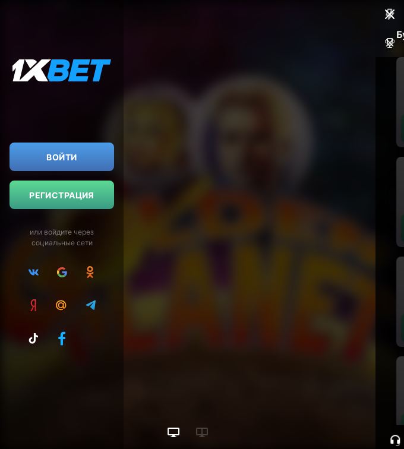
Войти (61, 157)
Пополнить (313, 128)
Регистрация (61, 195)
